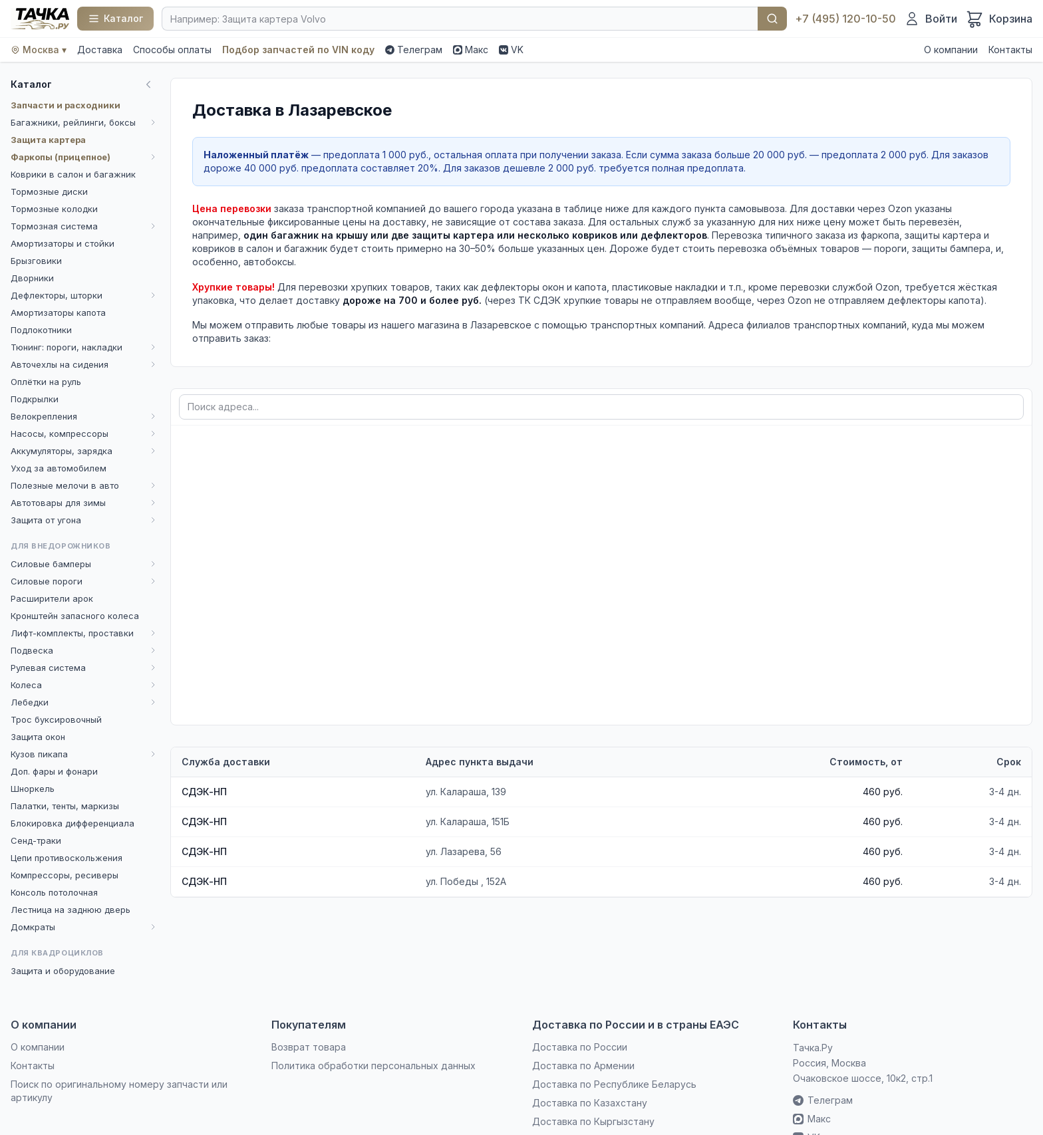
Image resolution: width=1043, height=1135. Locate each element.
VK (511, 49)
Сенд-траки (36, 840)
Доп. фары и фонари (54, 771)
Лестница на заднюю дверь (70, 909)
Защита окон (38, 736)
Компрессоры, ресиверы (64, 875)
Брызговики (36, 260)
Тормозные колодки (54, 208)
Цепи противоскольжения (66, 857)
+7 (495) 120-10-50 (845, 18)
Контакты (1010, 49)
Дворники (32, 278)
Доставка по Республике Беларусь (614, 1084)
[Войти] (930, 19)
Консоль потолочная (54, 892)
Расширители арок (52, 598)
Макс (470, 49)
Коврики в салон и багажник (73, 174)
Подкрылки (35, 399)
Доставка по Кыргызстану (593, 1121)
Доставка (99, 49)
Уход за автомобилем (58, 468)
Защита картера (48, 139)
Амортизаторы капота (58, 312)
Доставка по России (579, 1047)
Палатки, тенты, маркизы (65, 806)
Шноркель (33, 788)
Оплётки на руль (46, 381)
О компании (951, 49)
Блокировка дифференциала (72, 823)
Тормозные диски (49, 191)
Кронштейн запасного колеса (75, 615)
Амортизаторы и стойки (62, 243)
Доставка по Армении (583, 1065)
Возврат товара (308, 1047)
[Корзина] (998, 18)
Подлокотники (41, 329)
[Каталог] (115, 19)
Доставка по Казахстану (589, 1102)
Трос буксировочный (56, 719)
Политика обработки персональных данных (373, 1065)
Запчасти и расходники (65, 105)
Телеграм (413, 49)
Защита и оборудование (63, 970)
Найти (772, 19)
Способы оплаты (172, 49)
